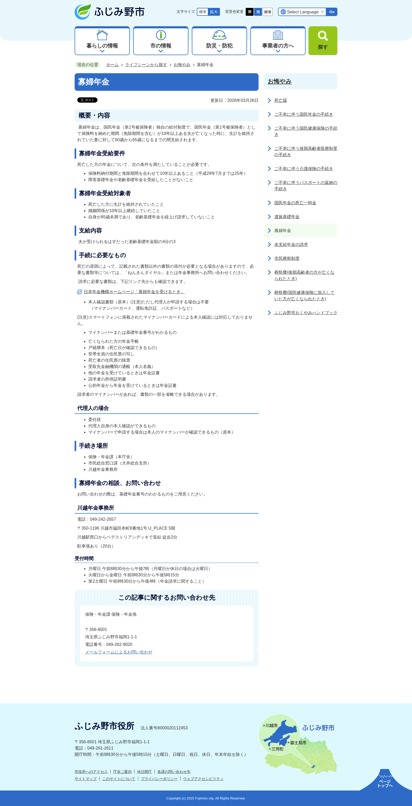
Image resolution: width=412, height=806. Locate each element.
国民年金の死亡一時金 (295, 203)
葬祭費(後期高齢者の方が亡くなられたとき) (304, 275)
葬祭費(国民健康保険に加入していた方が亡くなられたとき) (304, 295)
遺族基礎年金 (287, 216)
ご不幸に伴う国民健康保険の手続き (305, 131)
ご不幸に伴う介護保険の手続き (303, 168)
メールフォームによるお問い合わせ (118, 652)
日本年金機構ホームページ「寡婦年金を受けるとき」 (134, 291)
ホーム (112, 64)
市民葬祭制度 (287, 258)
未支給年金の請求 (291, 244)
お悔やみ (182, 64)
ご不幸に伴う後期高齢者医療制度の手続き (305, 151)
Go (331, 12)
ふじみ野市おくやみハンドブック (305, 312)
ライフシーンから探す (146, 64)
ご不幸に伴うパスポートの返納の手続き (305, 185)
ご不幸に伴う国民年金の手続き (303, 114)
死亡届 (280, 100)
